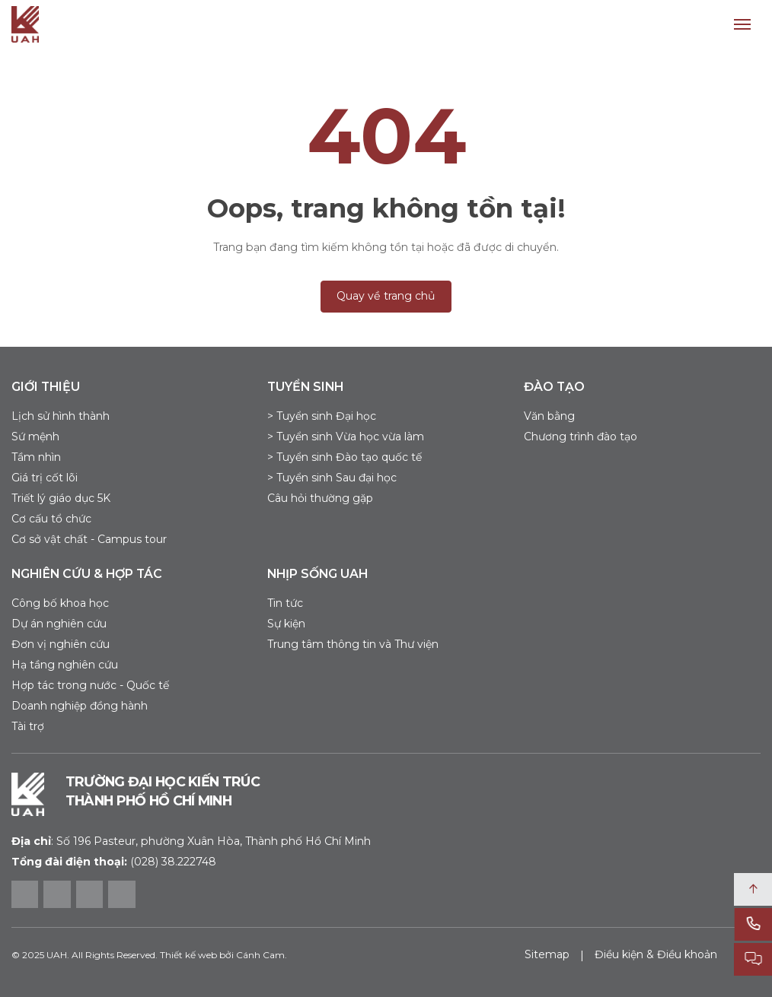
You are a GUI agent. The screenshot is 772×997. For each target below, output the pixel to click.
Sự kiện (286, 623)
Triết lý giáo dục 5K (60, 498)
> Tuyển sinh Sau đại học (332, 477)
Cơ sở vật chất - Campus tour (89, 539)
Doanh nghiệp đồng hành (79, 706)
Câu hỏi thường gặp (320, 498)
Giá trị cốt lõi (44, 477)
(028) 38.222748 (173, 861)
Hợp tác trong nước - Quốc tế (90, 685)
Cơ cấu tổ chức (51, 518)
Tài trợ (27, 726)
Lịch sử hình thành (60, 416)
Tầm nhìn (36, 457)
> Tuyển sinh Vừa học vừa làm (345, 436)
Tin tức (285, 603)
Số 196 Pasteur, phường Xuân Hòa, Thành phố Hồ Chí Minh (191, 841)
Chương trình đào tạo (580, 436)
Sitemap (547, 954)
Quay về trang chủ (386, 296)
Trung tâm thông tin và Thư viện (353, 644)
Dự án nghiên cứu (59, 623)
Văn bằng (549, 416)
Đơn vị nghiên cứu (60, 644)
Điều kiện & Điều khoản (656, 954)
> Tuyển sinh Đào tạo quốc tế (344, 457)
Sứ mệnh (35, 436)
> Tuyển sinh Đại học (321, 416)
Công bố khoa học (60, 603)
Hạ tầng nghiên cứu (64, 665)
